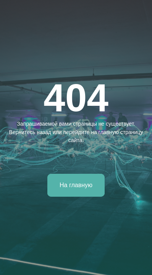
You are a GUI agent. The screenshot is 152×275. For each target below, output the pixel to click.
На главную (76, 185)
